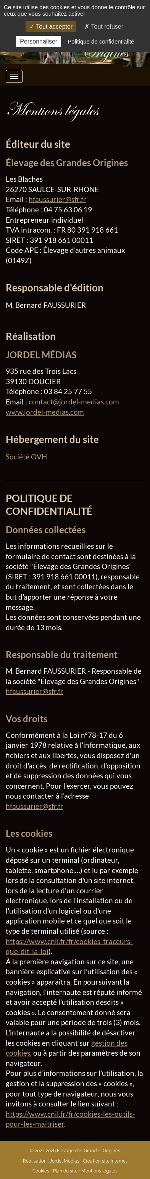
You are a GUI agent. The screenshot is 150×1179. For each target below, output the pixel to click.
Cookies (40, 1171)
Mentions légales (99, 1171)
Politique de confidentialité (101, 41)
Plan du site (65, 1171)
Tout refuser (103, 26)
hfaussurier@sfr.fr (57, 199)
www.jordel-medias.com (45, 412)
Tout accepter (51, 26)
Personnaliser (38, 41)
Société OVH (26, 456)
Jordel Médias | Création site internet (88, 1161)
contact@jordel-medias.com (74, 401)
